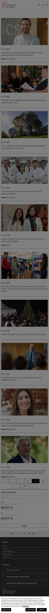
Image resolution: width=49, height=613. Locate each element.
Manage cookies (6, 609)
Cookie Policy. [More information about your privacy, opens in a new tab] (26, 606)
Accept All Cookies (30, 609)
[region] (24, 604)
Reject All (42, 609)
